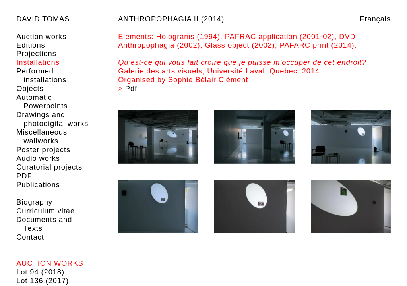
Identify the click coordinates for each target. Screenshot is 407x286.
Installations (38, 62)
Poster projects (43, 149)
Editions (30, 45)
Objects (29, 88)
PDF (24, 176)
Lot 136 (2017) (42, 280)
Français (375, 19)
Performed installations (41, 75)
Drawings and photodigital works (52, 119)
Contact (30, 237)
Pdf (131, 88)
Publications (38, 184)
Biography (34, 202)
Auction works (41, 36)
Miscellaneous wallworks (41, 136)
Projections (36, 53)
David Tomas (43, 19)
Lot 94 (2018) (40, 272)
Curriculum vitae (45, 211)
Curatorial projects (49, 167)
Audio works (38, 158)
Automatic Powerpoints (42, 101)
